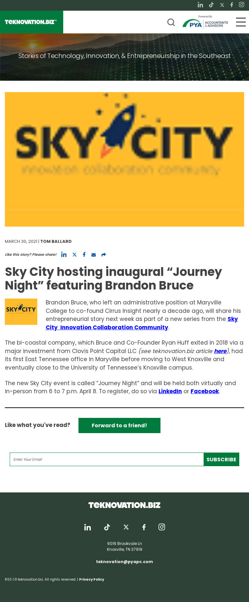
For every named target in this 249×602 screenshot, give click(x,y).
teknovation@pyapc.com (124, 561)
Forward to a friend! (119, 425)
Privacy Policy (91, 579)
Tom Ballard (56, 241)
